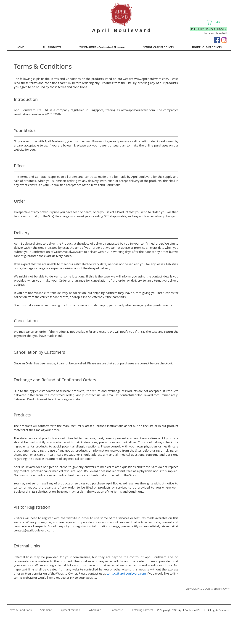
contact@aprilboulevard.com (139, 395)
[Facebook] (217, 40)
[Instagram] (224, 40)
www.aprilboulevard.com (151, 79)
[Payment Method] (69, 610)
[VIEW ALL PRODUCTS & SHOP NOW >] (204, 589)
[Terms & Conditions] (20, 610)
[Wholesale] (94, 610)
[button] (217, 22)
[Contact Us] (117, 610)
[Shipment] (46, 610)
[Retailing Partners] (142, 610)
